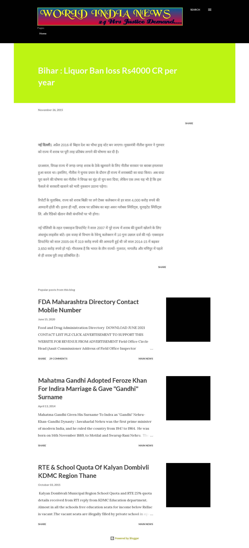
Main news (146, 358)
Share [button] (189, 123)
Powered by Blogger (124, 538)
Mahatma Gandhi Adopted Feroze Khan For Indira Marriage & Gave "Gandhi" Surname (92, 388)
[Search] (195, 10)
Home (42, 33)
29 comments (58, 358)
